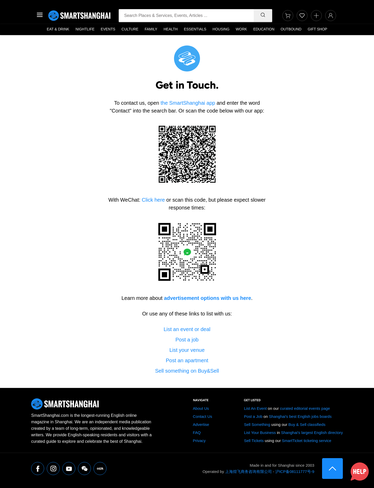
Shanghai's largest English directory (312, 432)
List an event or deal (187, 329)
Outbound (291, 29)
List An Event (255, 408)
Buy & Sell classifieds (306, 424)
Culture (130, 29)
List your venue (187, 350)
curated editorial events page (305, 408)
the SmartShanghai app (188, 103)
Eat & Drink (58, 29)
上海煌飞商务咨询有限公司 (248, 471)
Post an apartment (187, 360)
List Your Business (260, 432)
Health (171, 29)
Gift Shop (317, 29)
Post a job (187, 339)
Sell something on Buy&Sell (187, 371)
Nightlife (85, 29)
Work (241, 29)
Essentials (195, 29)
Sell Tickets (254, 440)
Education (263, 29)
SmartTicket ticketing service (306, 440)
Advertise (201, 424)
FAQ (197, 432)
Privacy (199, 440)
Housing (220, 29)
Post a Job (253, 416)
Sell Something (257, 424)
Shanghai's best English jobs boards (300, 416)
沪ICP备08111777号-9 (294, 471)
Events (108, 29)
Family (151, 29)
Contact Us (202, 416)
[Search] (263, 15)
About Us (201, 408)
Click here (153, 200)
